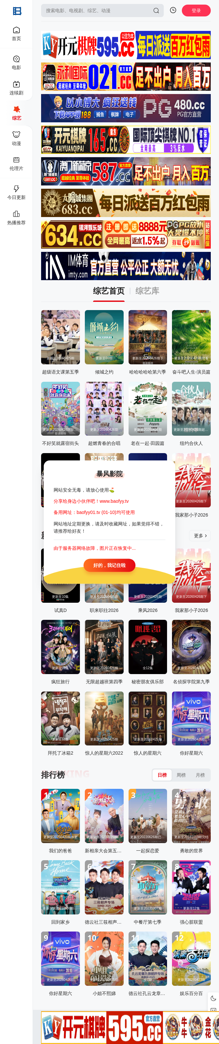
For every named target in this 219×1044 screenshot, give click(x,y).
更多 (200, 535)
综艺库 (147, 291)
